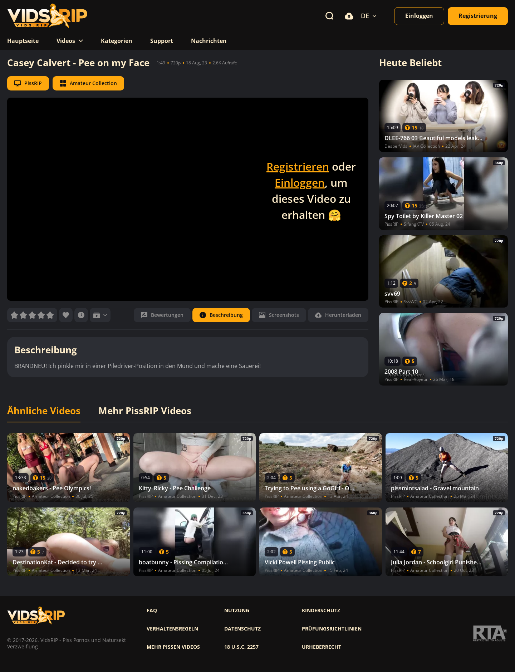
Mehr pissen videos (173, 647)
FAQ (152, 610)
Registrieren (297, 166)
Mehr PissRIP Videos (144, 411)
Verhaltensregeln (172, 629)
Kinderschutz (321, 610)
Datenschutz (242, 629)
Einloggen (300, 182)
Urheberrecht (321, 647)
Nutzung (236, 610)
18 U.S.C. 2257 (241, 647)
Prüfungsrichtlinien (332, 629)
